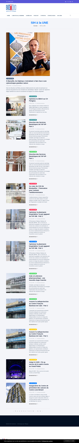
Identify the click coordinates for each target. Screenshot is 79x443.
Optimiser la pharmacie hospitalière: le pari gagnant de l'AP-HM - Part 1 (39, 251)
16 (40, 427)
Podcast (36, 15)
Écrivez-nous (51, 15)
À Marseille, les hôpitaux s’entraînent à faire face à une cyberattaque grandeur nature (27, 82)
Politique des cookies (47, 441)
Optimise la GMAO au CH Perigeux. (38, 100)
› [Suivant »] (42, 427)
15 (37, 427)
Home (8, 15)
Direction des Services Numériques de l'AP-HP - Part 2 (39, 124)
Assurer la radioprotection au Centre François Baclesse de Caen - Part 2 (39, 312)
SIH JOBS (59, 15)
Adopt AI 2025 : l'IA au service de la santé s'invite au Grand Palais (39, 379)
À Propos (43, 15)
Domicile (35, 25)
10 (33, 427)
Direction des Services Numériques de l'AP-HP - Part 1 (39, 156)
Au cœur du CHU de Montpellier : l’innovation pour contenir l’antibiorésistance (37, 190)
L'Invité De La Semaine (18, 15)
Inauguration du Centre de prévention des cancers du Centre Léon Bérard (39, 403)
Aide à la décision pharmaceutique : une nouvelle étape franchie (39, 284)
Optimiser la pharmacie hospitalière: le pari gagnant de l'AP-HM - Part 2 (39, 217)
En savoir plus (33, 114)
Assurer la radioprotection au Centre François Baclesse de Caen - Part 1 (39, 346)
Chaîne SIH (29, 15)
